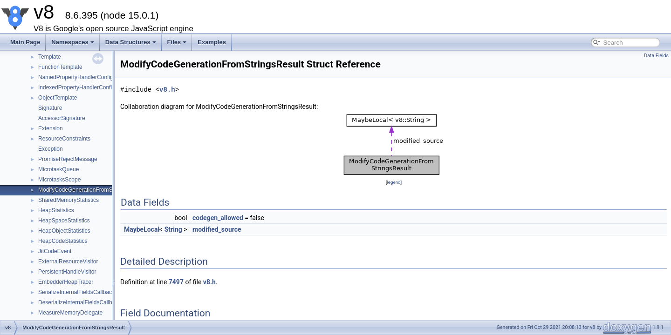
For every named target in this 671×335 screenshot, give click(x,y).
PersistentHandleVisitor (67, 271)
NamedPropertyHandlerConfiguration (84, 77)
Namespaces (72, 42)
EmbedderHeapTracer (65, 282)
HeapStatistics (56, 210)
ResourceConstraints (64, 138)
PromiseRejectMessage (67, 159)
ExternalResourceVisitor (68, 261)
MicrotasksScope (59, 179)
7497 (176, 282)
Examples (212, 42)
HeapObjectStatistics (64, 231)
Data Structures (130, 42)
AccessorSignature (61, 118)
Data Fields (656, 56)
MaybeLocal (141, 229)
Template (49, 57)
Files (177, 42)
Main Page (25, 42)
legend (393, 182)
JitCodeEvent (54, 251)
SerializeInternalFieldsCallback (76, 292)
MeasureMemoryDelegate (70, 312)
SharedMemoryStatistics (68, 200)
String (173, 229)
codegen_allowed (217, 217)
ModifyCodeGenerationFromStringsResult (90, 190)
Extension (50, 128)
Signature (50, 108)
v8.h (167, 89)
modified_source (216, 229)
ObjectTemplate (57, 97)
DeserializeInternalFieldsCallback (79, 302)
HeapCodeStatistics (62, 241)
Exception (50, 149)
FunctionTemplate (60, 67)
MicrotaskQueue (58, 169)
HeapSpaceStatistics (64, 220)
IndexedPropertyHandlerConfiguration (85, 87)
